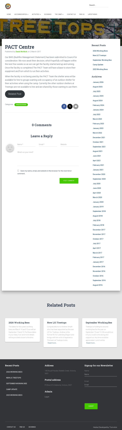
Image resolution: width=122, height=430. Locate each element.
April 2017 (97, 248)
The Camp (59, 14)
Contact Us (71, 14)
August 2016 (97, 285)
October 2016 (98, 276)
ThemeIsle (113, 427)
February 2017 (98, 257)
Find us (81, 14)
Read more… (52, 343)
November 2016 (99, 271)
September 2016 (99, 280)
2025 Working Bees (100, 69)
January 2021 (98, 170)
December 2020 (99, 174)
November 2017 (99, 234)
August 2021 (97, 151)
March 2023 (97, 119)
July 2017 (96, 243)
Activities (36, 14)
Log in (47, 397)
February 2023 (98, 124)
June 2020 (97, 188)
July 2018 (96, 220)
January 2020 (98, 202)
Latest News (92, 14)
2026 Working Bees (100, 51)
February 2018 (98, 225)
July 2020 (96, 184)
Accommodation (21, 14)
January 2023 (98, 128)
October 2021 (98, 142)
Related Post (15, 94)
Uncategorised (21, 104)
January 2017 (98, 262)
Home (9, 14)
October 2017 (98, 239)
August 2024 (97, 101)
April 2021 (97, 161)
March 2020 (97, 197)
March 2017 (97, 253)
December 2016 (99, 267)
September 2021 (99, 147)
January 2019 (98, 207)
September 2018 (99, 211)
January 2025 (98, 96)
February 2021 (98, 165)
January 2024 (98, 110)
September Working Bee (102, 60)
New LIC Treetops (99, 55)
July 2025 (96, 91)
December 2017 (99, 230)
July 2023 (96, 114)
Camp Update (98, 65)
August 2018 (97, 216)
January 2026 (98, 82)
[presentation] (102, 395)
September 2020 (99, 179)
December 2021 (99, 137)
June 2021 (97, 156)
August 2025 (97, 87)
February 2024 (98, 105)
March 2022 (97, 133)
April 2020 (97, 193)
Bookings (47, 14)
